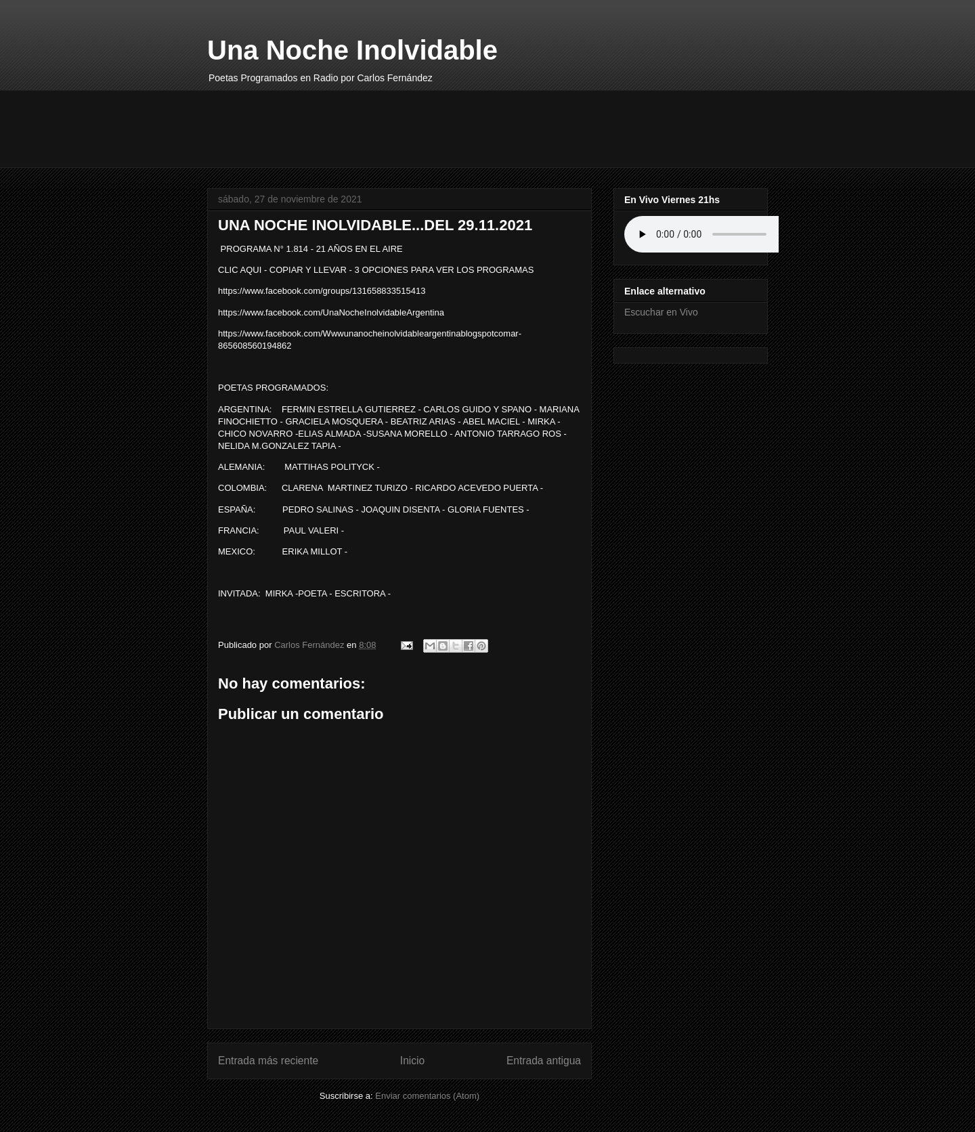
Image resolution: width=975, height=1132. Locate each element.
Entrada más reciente (268, 1060)
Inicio (412, 1060)
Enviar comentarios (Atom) (427, 1096)
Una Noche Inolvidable (352, 50)
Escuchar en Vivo (661, 312)
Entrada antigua (543, 1060)
